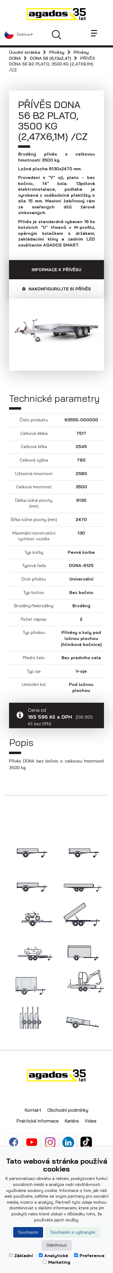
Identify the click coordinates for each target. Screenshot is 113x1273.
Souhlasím (28, 1232)
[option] (56, 330)
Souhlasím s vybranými (72, 1232)
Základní (21, 1255)
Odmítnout (56, 1245)
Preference (89, 1255)
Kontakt (33, 1110)
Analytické (53, 1255)
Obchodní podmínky (67, 1110)
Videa (90, 1121)
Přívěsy (56, 52)
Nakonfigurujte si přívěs (56, 289)
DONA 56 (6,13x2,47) (50, 58)
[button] (19, 34)
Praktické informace (38, 1121)
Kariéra (72, 1121)
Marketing (56, 1262)
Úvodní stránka (24, 52)
